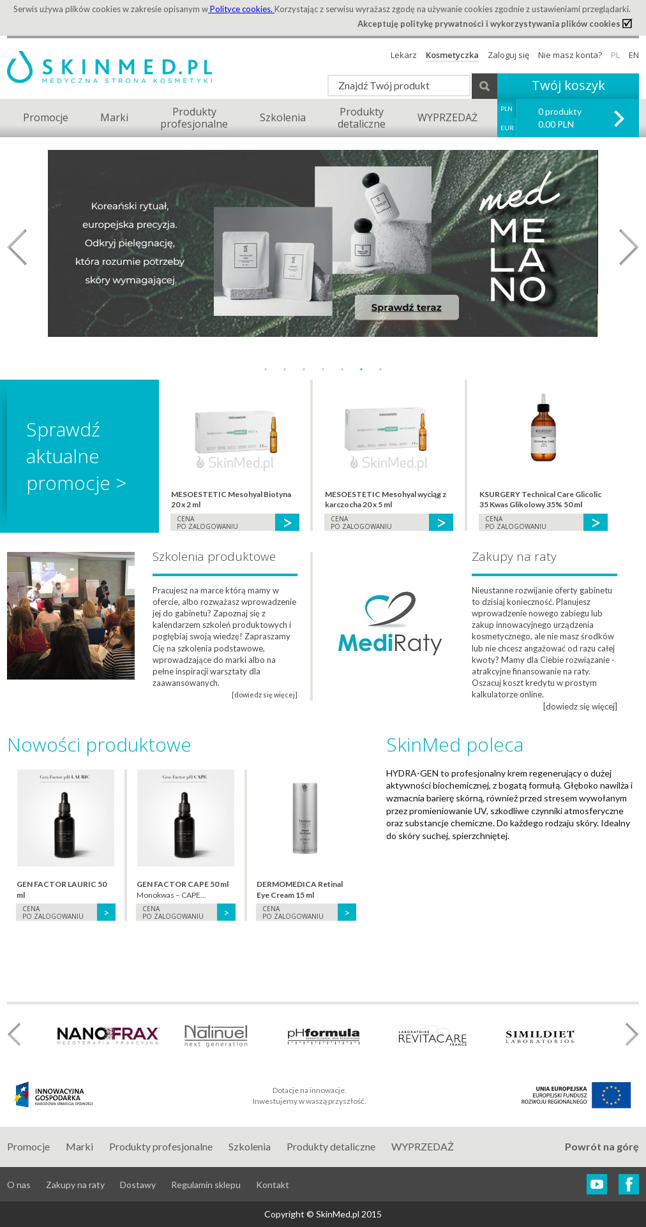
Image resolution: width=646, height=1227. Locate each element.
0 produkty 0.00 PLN (560, 118)
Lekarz (404, 55)
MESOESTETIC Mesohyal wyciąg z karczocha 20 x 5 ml (385, 499)
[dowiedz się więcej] (580, 706)
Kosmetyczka (452, 55)
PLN (506, 108)
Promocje (45, 117)
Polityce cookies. (241, 9)
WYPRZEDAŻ (447, 117)
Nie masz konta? (570, 55)
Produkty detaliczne (331, 1146)
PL (615, 55)
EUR (507, 127)
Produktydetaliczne (362, 118)
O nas (19, 1184)
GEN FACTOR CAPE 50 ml (183, 884)
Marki (114, 117)
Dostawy (138, 1184)
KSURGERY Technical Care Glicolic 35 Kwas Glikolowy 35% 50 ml (540, 499)
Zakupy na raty (75, 1184)
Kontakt (272, 1184)
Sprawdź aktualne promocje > (76, 456)
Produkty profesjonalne (161, 1146)
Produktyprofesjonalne (194, 118)
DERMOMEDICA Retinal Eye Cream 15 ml (300, 889)
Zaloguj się (508, 55)
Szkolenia (283, 117)
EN (634, 55)
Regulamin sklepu (206, 1184)
